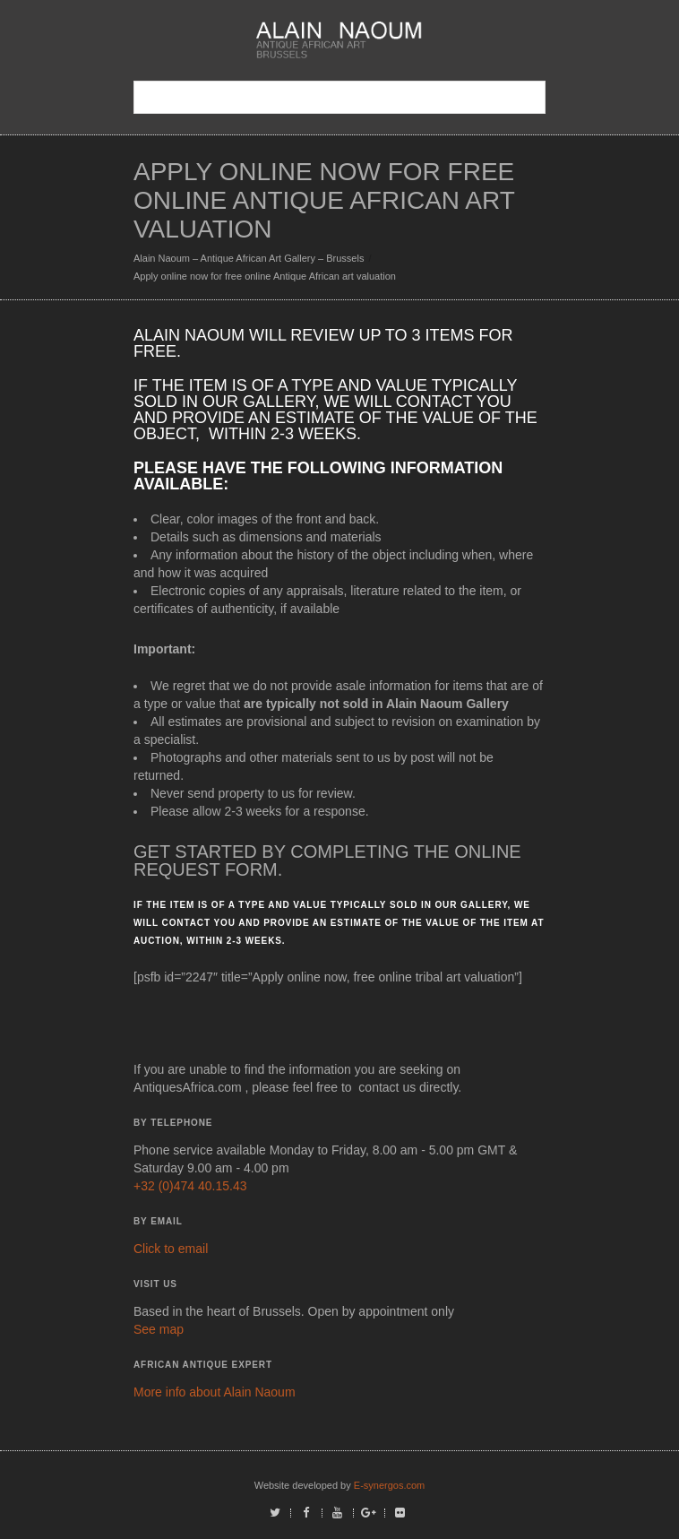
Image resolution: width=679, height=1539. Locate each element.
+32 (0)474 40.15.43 (190, 1186)
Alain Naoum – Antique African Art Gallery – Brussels (248, 258)
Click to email (170, 1248)
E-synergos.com (389, 1485)
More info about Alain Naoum (214, 1392)
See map (158, 1329)
